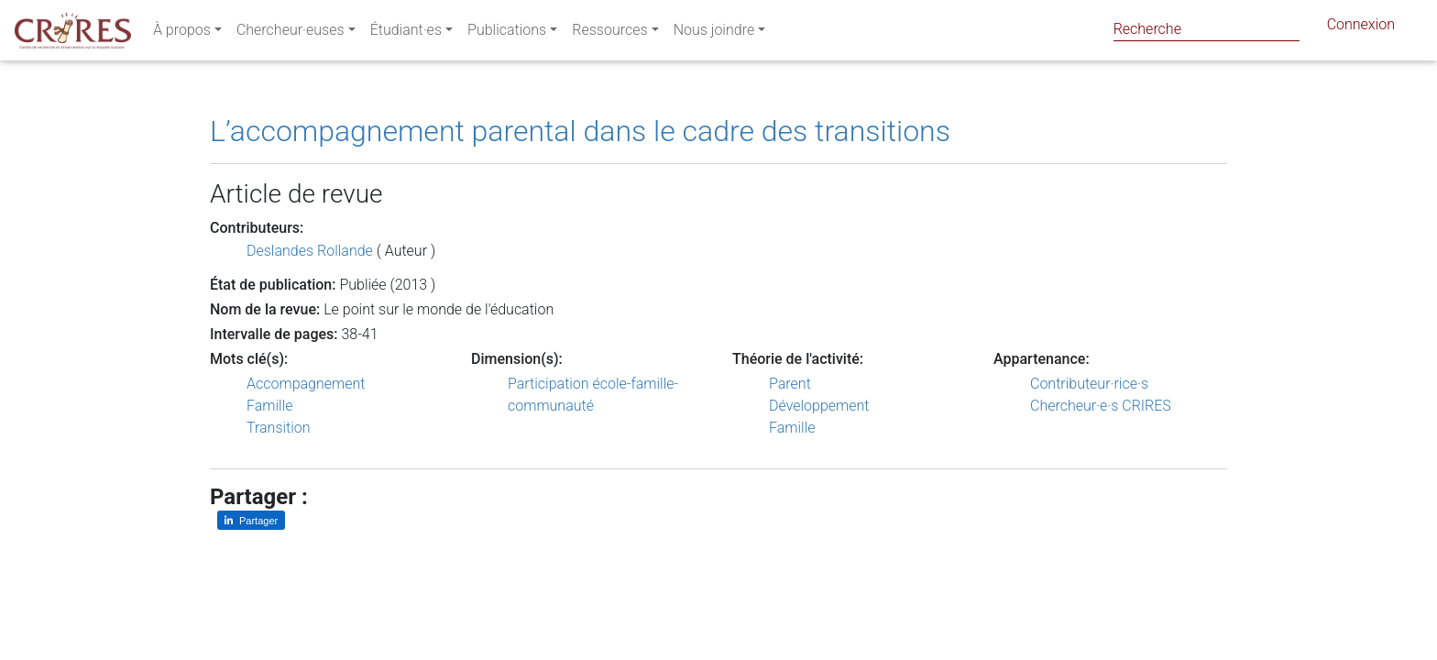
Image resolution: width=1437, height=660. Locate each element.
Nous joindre (714, 33)
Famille (270, 405)
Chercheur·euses (290, 33)
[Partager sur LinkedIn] (251, 520)
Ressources (609, 33)
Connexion (1361, 28)
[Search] (1206, 29)
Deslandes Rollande (310, 250)
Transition (279, 427)
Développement (819, 405)
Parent (790, 383)
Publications (506, 33)
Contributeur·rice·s (1089, 383)
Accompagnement (306, 383)
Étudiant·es (406, 33)
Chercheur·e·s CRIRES (1100, 405)
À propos (182, 33)
